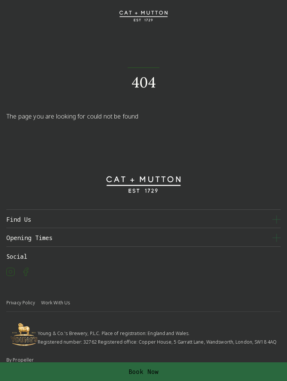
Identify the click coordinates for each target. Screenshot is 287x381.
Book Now (144, 372)
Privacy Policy (20, 302)
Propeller (23, 360)
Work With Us (55, 302)
